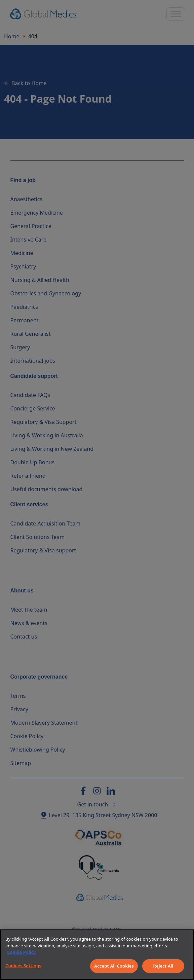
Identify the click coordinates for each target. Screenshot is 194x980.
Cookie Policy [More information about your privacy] (21, 952)
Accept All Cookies (114, 966)
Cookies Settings (23, 966)
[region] (97, 954)
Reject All (163, 966)
